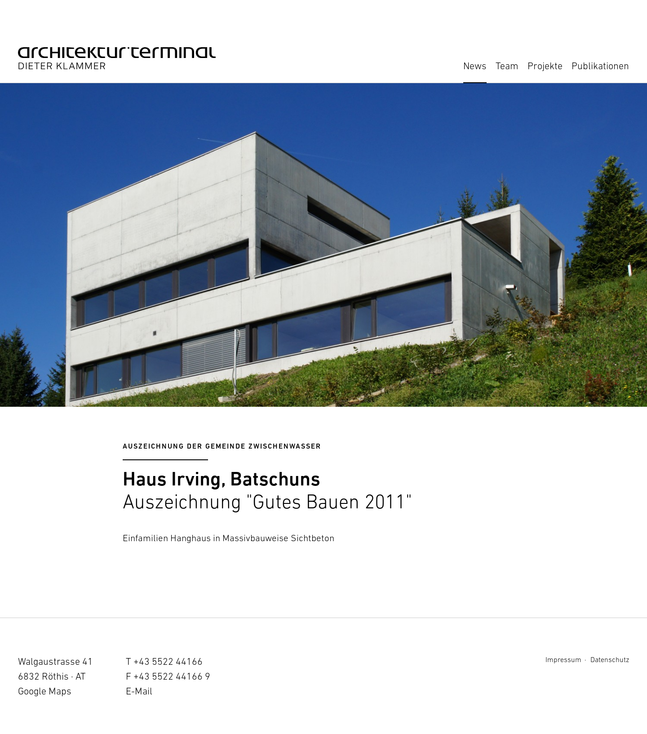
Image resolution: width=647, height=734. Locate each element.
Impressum (563, 659)
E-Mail (139, 691)
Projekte (545, 65)
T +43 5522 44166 (164, 661)
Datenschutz (609, 659)
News (475, 65)
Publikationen (600, 65)
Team (507, 65)
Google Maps (44, 691)
